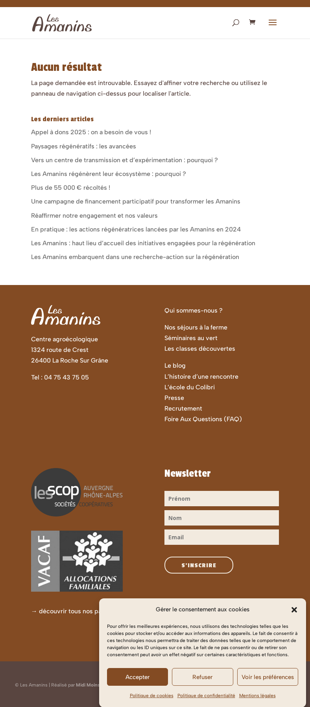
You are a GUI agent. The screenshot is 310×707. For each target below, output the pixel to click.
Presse (174, 398)
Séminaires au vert (191, 338)
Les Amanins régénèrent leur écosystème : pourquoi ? (108, 174)
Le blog (175, 365)
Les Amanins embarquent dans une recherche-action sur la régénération (135, 257)
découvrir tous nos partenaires (83, 611)
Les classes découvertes (199, 348)
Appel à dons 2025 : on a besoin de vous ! (91, 132)
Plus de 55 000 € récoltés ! (70, 187)
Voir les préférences (268, 685)
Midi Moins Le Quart (98, 685)
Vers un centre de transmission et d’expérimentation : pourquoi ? (124, 160)
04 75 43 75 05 (66, 377)
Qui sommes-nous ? (193, 310)
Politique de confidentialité (206, 704)
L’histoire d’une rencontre (201, 376)
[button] (294, 618)
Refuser (202, 685)
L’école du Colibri (189, 387)
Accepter (137, 685)
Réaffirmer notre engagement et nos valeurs (94, 215)
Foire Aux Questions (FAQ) (203, 419)
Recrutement (183, 408)
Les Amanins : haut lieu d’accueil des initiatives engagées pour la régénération (143, 243)
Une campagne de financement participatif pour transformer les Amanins (135, 201)
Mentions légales (257, 704)
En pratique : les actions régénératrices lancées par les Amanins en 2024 (136, 229)
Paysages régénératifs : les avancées (83, 146)
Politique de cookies (151, 704)
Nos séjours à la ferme (195, 327)
